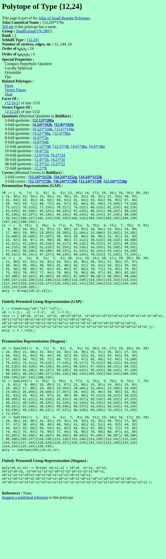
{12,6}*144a (64, 129)
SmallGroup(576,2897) (34, 31)
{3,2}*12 (58, 164)
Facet (9, 85)
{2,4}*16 (41, 159)
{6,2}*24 (58, 155)
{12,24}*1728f (90, 181)
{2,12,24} (12, 112)
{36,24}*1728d (65, 181)
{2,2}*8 (40, 168)
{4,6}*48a (79, 146)
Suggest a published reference (25, 550)
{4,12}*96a (41, 133)
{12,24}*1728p (115, 181)
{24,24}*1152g (65, 177)
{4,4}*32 (41, 151)
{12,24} (33, 40)
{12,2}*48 (61, 146)
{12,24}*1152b (40, 177)
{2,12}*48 (42, 146)
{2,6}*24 (41, 155)
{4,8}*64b (40, 142)
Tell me (8, 27)
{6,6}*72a (40, 138)
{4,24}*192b (42, 125)
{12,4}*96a (61, 133)
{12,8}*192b (64, 125)
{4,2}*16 (58, 159)
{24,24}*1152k (90, 177)
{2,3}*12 (41, 164)
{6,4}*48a (97, 146)
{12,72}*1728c (39, 181)
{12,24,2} (12, 103)
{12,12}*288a (43, 120)
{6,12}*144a (42, 129)
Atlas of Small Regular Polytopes (64, 18)
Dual (8, 94)
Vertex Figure (15, 90)
